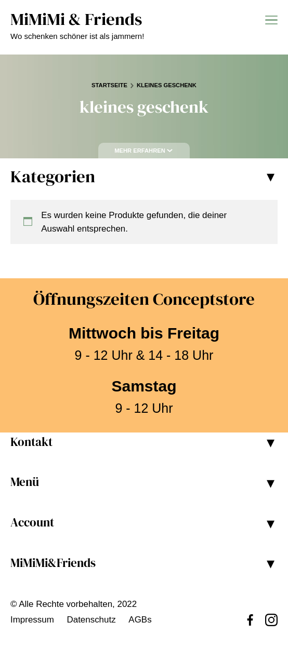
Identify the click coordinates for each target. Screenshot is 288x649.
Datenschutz (91, 620)
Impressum (32, 620)
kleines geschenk (167, 85)
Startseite (109, 85)
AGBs (139, 620)
